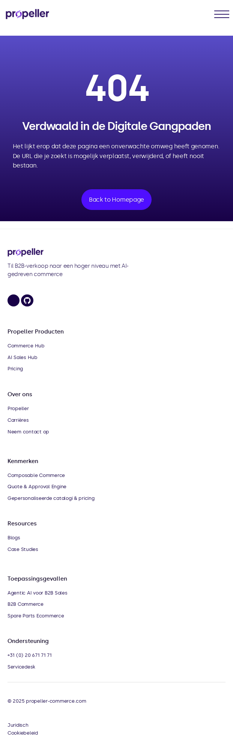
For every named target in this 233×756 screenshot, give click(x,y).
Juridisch (18, 725)
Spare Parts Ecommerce (36, 616)
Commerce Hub (26, 346)
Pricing (15, 368)
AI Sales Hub (23, 357)
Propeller (18, 408)
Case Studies (23, 549)
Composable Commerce (36, 475)
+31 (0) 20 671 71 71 (30, 655)
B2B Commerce (26, 604)
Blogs (14, 537)
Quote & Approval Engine (37, 486)
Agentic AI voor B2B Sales (38, 593)
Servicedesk (21, 667)
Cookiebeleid (23, 733)
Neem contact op (28, 432)
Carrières (18, 420)
